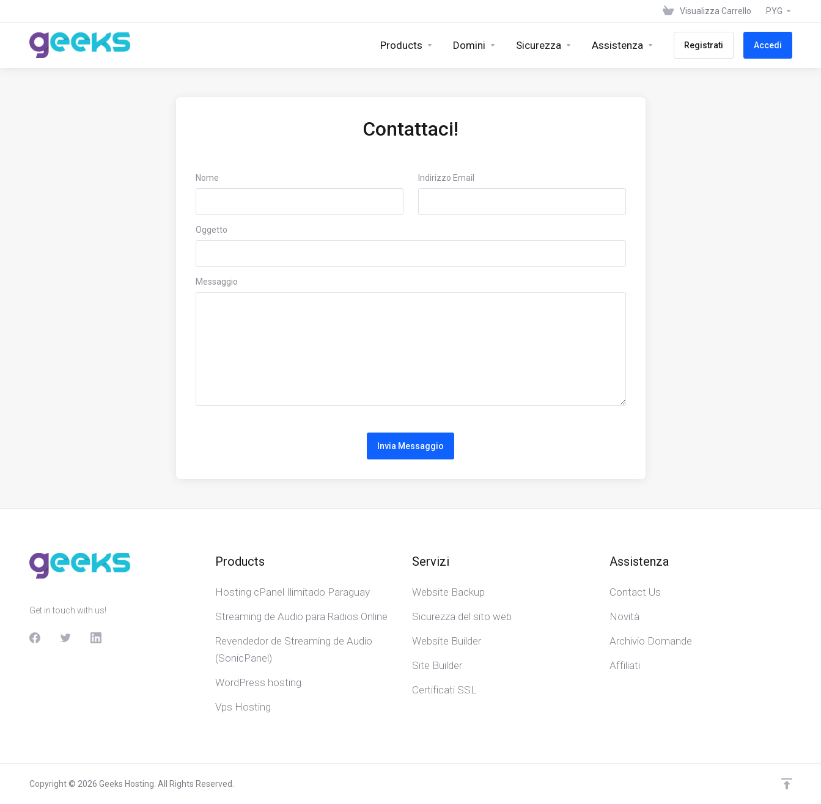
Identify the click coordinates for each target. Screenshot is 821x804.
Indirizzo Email (446, 178)
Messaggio (217, 282)
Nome (207, 178)
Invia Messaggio (410, 446)
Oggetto (211, 230)
